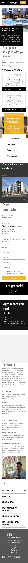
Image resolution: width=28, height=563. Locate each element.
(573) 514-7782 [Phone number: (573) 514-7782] (6, 224)
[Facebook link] (10, 291)
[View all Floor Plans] (14, 70)
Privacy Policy (3, 557)
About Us (14, 548)
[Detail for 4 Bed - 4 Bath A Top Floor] (14, 103)
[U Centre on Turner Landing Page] (12, 2)
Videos (16, 174)
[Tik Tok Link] (17, 291)
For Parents (14, 550)
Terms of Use (9, 557)
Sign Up (14, 278)
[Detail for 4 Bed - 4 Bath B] (14, 82)
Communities (14, 546)
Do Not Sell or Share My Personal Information (17, 557)
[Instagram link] (14, 291)
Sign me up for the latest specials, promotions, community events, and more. (15, 272)
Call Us (23, 2)
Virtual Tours (11, 174)
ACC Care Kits (16, 409)
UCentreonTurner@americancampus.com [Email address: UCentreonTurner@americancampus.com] (13, 226)
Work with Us (14, 552)
